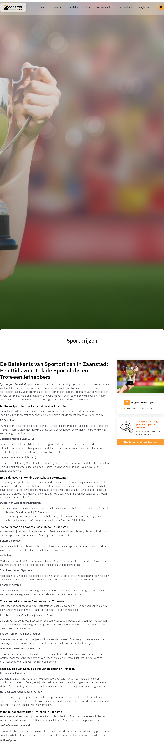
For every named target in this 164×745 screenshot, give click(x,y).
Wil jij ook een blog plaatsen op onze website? (147, 424)
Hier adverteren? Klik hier (140, 408)
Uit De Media (104, 7)
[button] (161, 7)
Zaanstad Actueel (50, 7)
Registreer (144, 7)
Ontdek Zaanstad (79, 7)
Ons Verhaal (125, 7)
